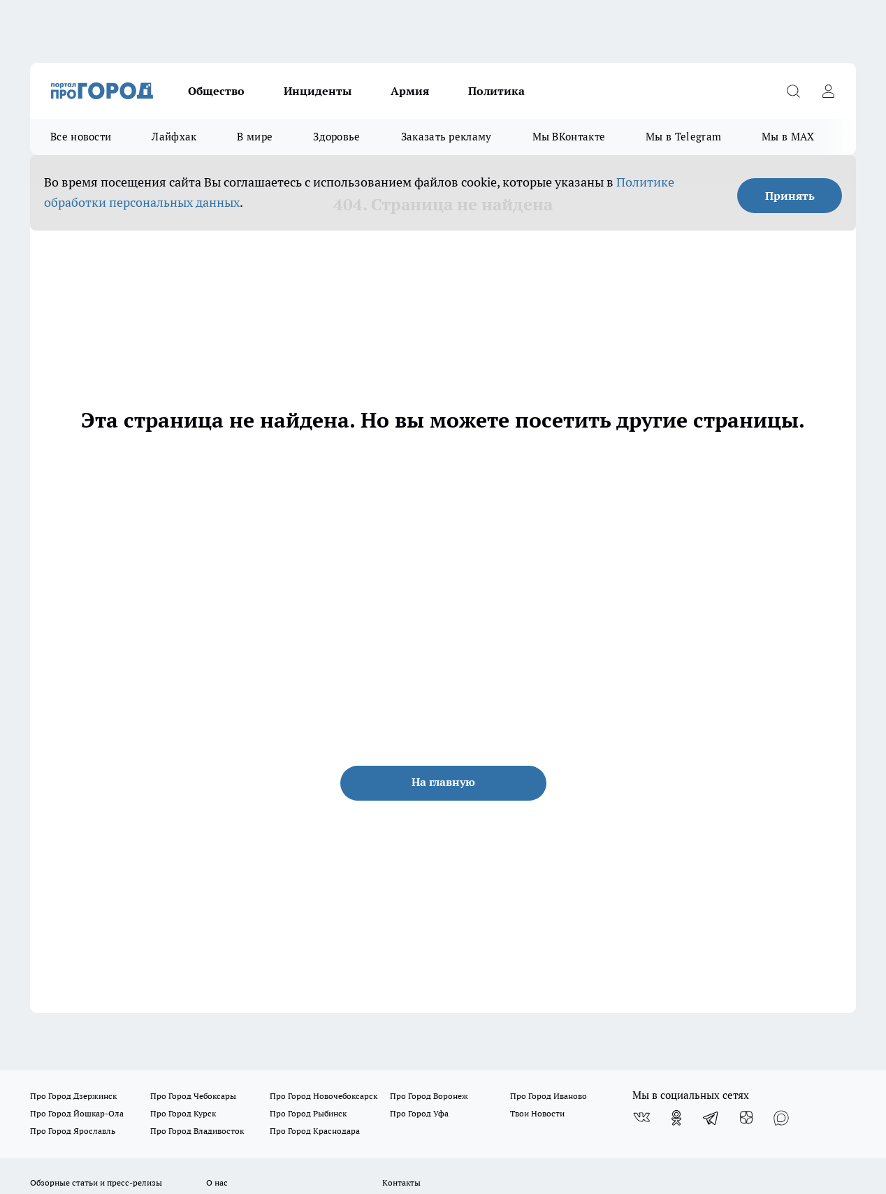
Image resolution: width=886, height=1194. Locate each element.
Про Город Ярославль (72, 1131)
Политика (496, 91)
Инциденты (317, 91)
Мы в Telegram (683, 136)
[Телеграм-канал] (711, 1118)
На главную (443, 782)
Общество (216, 91)
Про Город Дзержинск (73, 1096)
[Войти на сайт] (828, 91)
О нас (217, 1182)
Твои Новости (537, 1113)
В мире (255, 136)
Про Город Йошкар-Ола (77, 1113)
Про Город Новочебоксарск (323, 1096)
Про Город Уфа (419, 1113)
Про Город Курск (183, 1113)
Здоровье (336, 136)
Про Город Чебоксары (193, 1096)
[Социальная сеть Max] (781, 1118)
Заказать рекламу (446, 136)
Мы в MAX (788, 136)
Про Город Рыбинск (308, 1113)
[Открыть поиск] (793, 91)
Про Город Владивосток (197, 1131)
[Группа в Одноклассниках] (676, 1118)
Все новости (80, 136)
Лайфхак (174, 136)
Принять (790, 196)
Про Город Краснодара (315, 1131)
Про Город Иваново (548, 1096)
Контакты (401, 1182)
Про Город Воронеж (429, 1096)
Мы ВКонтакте (569, 136)
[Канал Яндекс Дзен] (746, 1118)
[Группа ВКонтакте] (641, 1118)
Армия (410, 91)
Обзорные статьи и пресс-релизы (96, 1182)
